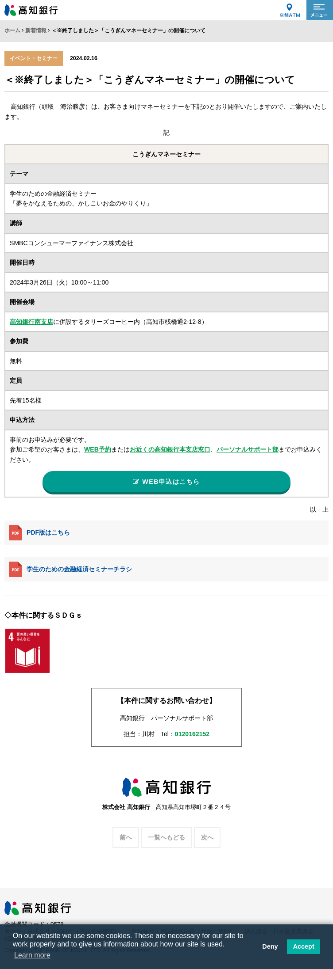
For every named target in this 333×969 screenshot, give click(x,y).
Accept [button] (303, 946)
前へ (126, 839)
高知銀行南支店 (31, 321)
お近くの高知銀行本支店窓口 (170, 449)
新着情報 (35, 30)
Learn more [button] (32, 955)
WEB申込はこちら (166, 482)
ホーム (12, 30)
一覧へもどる (166, 839)
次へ (207, 839)
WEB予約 (97, 449)
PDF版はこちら (39, 535)
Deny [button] (270, 946)
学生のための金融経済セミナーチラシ (70, 571)
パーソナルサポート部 (248, 449)
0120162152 (192, 736)
